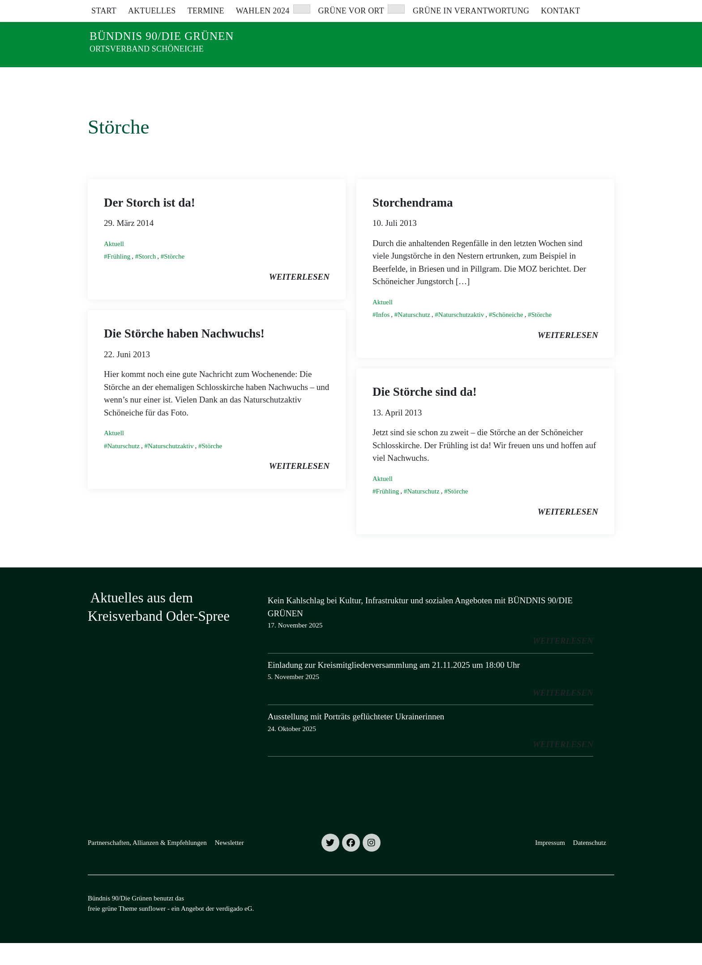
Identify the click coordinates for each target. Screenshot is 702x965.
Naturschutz (414, 336)
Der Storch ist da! (149, 224)
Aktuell (114, 265)
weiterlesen (299, 298)
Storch (147, 278)
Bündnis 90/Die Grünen (162, 36)
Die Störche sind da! (424, 413)
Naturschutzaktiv (461, 336)
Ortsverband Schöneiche (147, 48)
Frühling (119, 278)
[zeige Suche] (598, 8)
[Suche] (586, 8)
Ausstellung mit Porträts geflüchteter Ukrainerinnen (356, 738)
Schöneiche (507, 336)
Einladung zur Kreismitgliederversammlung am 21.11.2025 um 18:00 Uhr (394, 687)
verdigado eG (234, 930)
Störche (174, 278)
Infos (383, 336)
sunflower (152, 930)
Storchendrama (412, 224)
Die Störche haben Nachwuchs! (184, 355)
